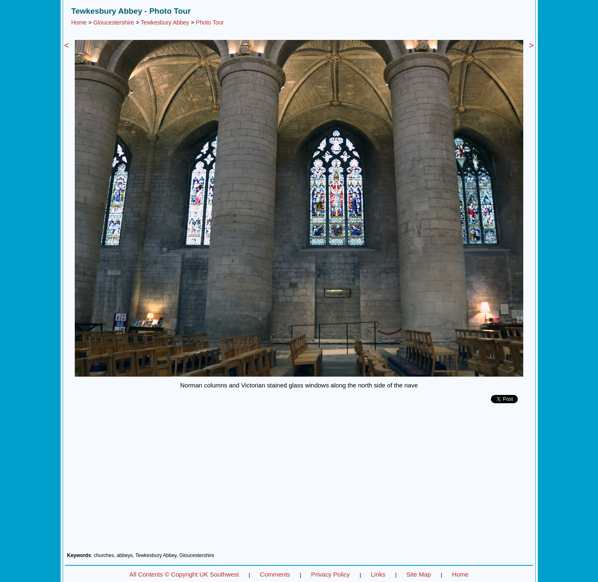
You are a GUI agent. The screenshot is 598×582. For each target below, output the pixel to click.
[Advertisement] (299, 481)
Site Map (419, 574)
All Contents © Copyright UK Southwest (184, 574)
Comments (275, 574)
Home (79, 22)
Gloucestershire (113, 22)
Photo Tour (210, 22)
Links (378, 574)
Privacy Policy (330, 574)
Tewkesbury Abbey (165, 22)
